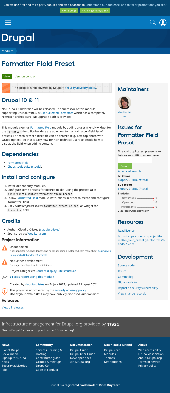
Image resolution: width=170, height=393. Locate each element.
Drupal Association (151, 353)
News (6, 344)
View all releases (13, 307)
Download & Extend (118, 344)
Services (41, 349)
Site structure (67, 270)
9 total (143, 180)
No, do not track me (94, 11)
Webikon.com (36, 233)
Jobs (4, 369)
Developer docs (80, 357)
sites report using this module (32, 276)
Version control (25, 76)
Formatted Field (40, 127)
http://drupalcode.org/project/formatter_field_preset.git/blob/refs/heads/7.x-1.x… (141, 240)
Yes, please (69, 11)
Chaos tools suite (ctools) (24, 166)
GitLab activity (127, 282)
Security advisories (14, 365)
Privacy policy (147, 365)
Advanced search (129, 171)
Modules (7, 51)
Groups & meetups (48, 361)
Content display (46, 270)
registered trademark (80, 384)
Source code (126, 265)
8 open (122, 180)
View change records (132, 293)
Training (53, 349)
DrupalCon (43, 365)
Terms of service (149, 361)
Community (44, 344)
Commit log (126, 277)
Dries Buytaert (109, 384)
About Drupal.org (150, 357)
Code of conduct (47, 369)
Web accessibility (149, 349)
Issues (122, 271)
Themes (109, 357)
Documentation (81, 344)
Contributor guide (48, 357)
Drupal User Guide (82, 353)
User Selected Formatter (56, 113)
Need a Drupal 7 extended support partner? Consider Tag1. (38, 329)
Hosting (41, 353)
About (142, 344)
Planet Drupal (11, 349)
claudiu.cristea (50, 229)
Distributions (113, 361)
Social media (10, 353)
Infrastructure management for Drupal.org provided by (61, 323)
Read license (126, 230)
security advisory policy (80, 88)
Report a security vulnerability (138, 288)
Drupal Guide (79, 349)
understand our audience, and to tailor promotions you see (125, 5)
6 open (122, 189)
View (8, 76)
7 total (143, 189)
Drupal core (112, 349)
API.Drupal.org (80, 361)
